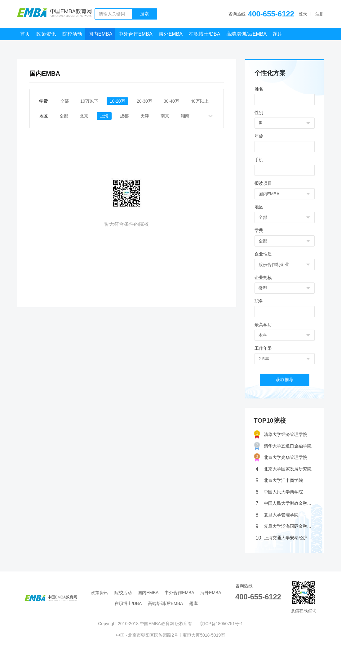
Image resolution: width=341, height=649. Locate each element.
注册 (319, 13)
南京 (166, 115)
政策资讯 (46, 34)
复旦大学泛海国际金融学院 (285, 526)
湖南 (187, 115)
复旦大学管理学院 (277, 515)
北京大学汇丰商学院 (279, 480)
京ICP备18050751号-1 (221, 623)
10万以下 (90, 101)
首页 (25, 34)
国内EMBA (100, 34)
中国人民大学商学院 (279, 492)
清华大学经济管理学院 (280, 434)
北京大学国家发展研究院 (284, 469)
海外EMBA (171, 34)
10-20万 (118, 101)
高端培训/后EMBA (246, 34)
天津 (146, 115)
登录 (303, 13)
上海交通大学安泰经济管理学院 (285, 538)
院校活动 (72, 34)
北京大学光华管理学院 (280, 457)
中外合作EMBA (135, 34)
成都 (126, 115)
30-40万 (172, 101)
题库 (278, 34)
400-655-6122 (271, 14)
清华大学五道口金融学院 (283, 446)
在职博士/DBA (204, 34)
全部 (64, 101)
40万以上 (201, 101)
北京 (85, 115)
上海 (105, 115)
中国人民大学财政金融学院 (285, 503)
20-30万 (145, 101)
